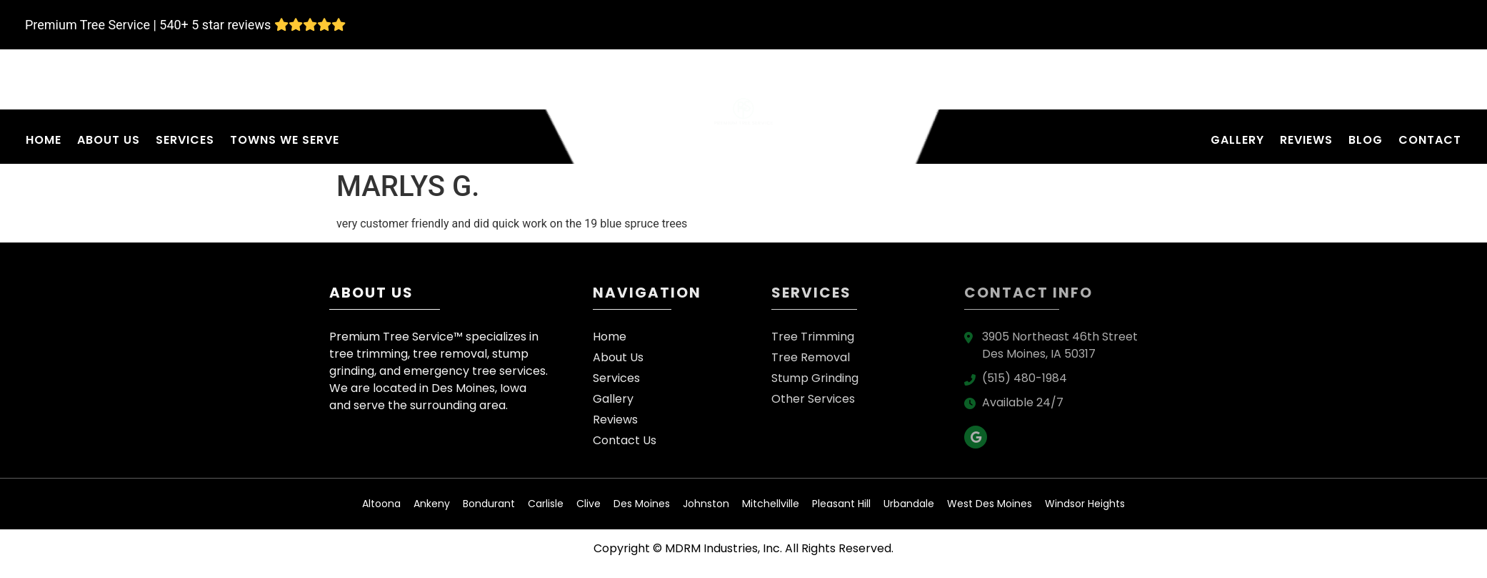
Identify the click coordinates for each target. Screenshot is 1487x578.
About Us (108, 140)
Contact (1429, 140)
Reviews (1306, 140)
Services (185, 140)
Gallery (1237, 140)
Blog (1365, 140)
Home (43, 140)
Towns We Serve (284, 140)
